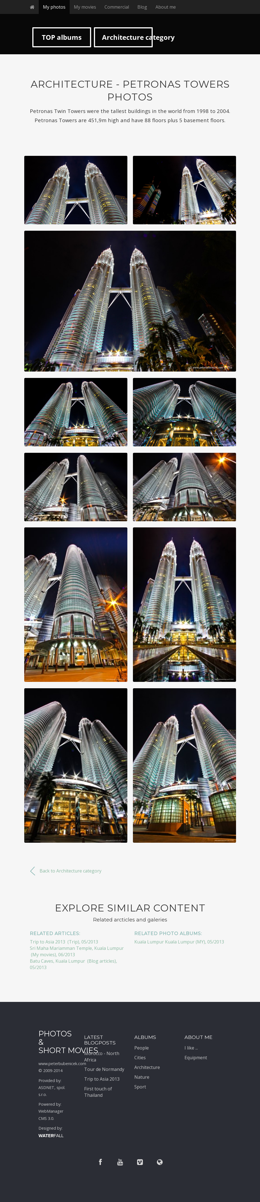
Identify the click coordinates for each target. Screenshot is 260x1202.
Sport (140, 1087)
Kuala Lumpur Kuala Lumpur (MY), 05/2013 (179, 942)
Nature (141, 1077)
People (141, 1048)
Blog (142, 7)
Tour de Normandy (104, 1069)
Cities (140, 1057)
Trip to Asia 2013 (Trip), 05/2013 (64, 942)
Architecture (147, 1067)
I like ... (191, 1048)
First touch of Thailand (98, 1092)
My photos (54, 7)
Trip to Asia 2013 (102, 1079)
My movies (85, 7)
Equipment (195, 1057)
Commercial (117, 7)
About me (165, 7)
